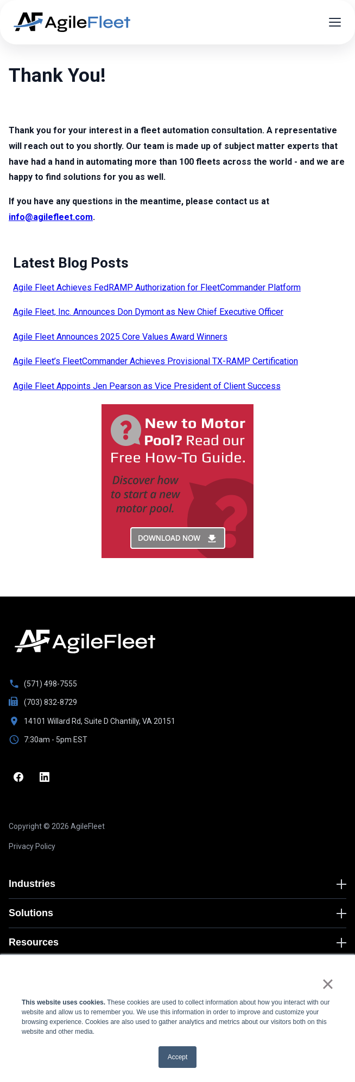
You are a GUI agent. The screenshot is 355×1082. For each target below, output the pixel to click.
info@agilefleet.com (51, 217)
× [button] (327, 984)
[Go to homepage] (85, 641)
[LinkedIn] (44, 777)
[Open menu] (335, 22)
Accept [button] (178, 1057)
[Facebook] (18, 777)
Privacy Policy (32, 846)
